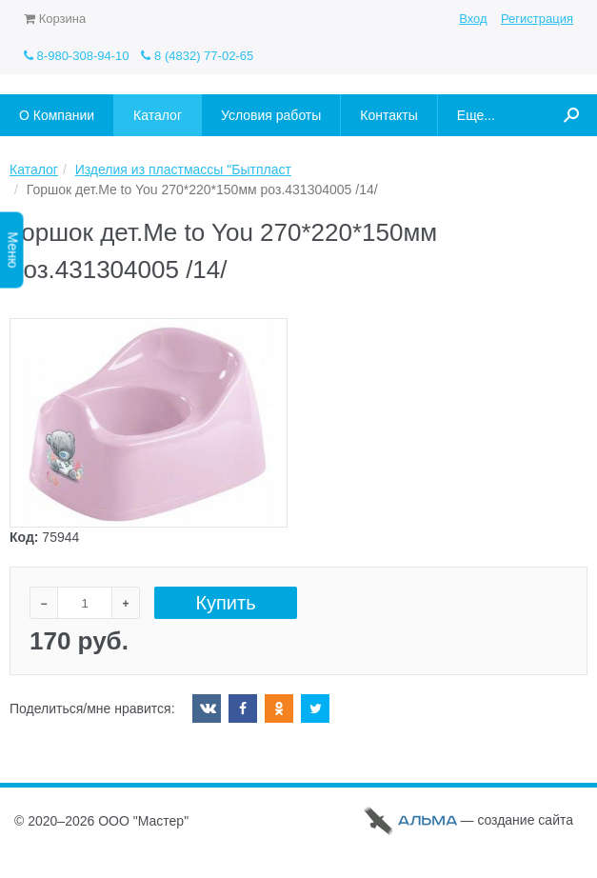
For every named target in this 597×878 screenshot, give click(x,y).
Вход (473, 18)
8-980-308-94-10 (76, 56)
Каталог (34, 169)
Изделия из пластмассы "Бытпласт (183, 169)
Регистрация (537, 18)
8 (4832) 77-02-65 (197, 56)
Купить (225, 603)
